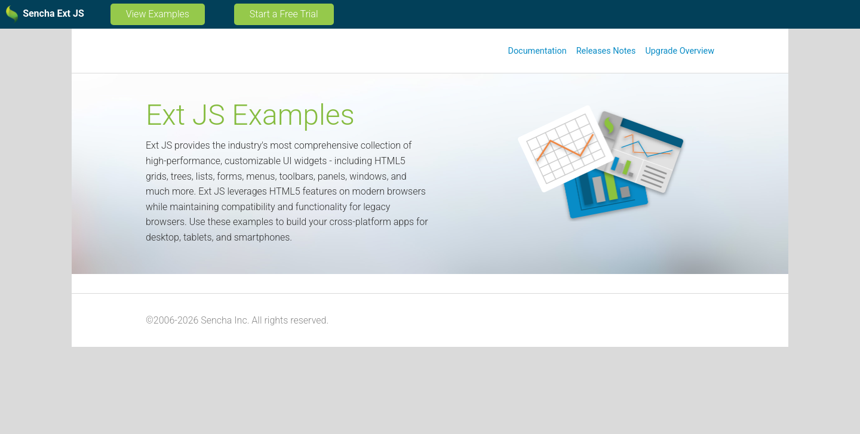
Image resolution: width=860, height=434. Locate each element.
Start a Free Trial (284, 14)
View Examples (157, 14)
